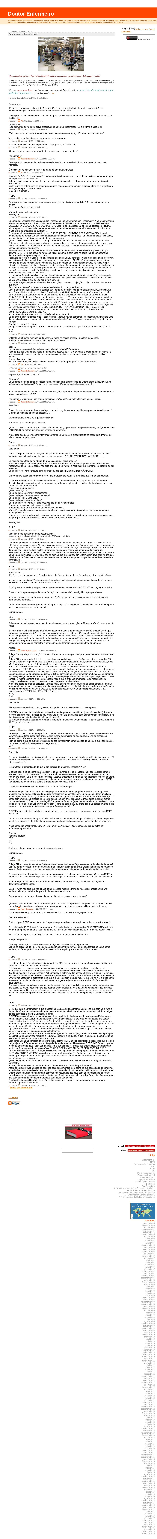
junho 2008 (150, 1291)
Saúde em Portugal (146, 1175)
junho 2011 (150, 1369)
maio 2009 (150, 1315)
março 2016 (149, 1490)
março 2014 (149, 1437)
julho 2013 (150, 1424)
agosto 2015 (149, 1474)
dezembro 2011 (148, 1383)
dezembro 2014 (148, 1457)
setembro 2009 (148, 1324)
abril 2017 (150, 1511)
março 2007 (149, 1258)
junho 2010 (150, 1343)
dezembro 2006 (148, 1252)
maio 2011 (150, 1367)
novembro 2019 (148, 1531)
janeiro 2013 (149, 1411)
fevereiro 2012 (148, 1387)
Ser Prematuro (148, 1186)
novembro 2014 (148, 1455)
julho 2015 (150, 1472)
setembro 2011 (148, 1376)
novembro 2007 (148, 1276)
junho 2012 (150, 1396)
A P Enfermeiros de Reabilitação (140, 1190)
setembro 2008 (148, 1297)
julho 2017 (150, 1516)
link (53, 93)
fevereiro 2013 (148, 1413)
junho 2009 (150, 1317)
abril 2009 (150, 1313)
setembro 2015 (148, 1477)
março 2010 (149, 1337)
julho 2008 (150, 1293)
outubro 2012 (149, 1404)
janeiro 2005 (149, 1223)
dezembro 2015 (148, 1483)
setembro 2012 (148, 1402)
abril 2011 (150, 1365)
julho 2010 (150, 1345)
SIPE (152, 1168)
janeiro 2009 (149, 1306)
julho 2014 (150, 1446)
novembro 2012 (148, 1407)
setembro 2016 (148, 1501)
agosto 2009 (149, 1321)
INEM (152, 1162)
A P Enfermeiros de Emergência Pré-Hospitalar (134, 1188)
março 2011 (149, 1363)
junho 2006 (150, 1241)
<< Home (13, 1097)
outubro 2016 (149, 1503)
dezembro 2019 (148, 1533)
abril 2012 (150, 1391)
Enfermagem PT (147, 1177)
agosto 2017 (149, 1518)
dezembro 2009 (148, 1330)
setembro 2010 (148, 1350)
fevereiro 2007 (148, 1256)
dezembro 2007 (148, 1278)
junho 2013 (150, 1422)
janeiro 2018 (149, 1525)
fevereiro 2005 (148, 1225)
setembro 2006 (148, 1245)
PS (22, 121)
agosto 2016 (149, 1498)
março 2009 (149, 1310)
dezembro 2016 (148, 1507)
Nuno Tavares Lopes (28, 651)
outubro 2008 (149, 1300)
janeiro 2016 (149, 1485)
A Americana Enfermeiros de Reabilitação (137, 1193)
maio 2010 (150, 1341)
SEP (153, 1166)
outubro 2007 (149, 1273)
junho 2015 (150, 1470)
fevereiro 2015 (148, 1461)
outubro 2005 (149, 1232)
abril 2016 (150, 1492)
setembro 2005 (148, 1230)
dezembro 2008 (148, 1304)
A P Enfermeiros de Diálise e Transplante (137, 1197)
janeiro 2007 (149, 1254)
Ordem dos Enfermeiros (144, 1164)
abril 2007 (150, 1260)
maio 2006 (150, 1238)
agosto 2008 (149, 1295)
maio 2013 (150, 1420)
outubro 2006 (149, 1247)
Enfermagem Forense (145, 1182)
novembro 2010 (148, 1354)
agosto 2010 (149, 1348)
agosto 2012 (149, 1400)
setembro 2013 (148, 1428)
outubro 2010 (149, 1352)
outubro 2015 (149, 1479)
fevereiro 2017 (148, 1509)
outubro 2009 (149, 1326)
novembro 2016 (148, 1505)
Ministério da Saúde (146, 1173)
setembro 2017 (148, 1520)
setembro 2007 (148, 1271)
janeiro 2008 (149, 1280)
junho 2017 (150, 1514)
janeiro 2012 (149, 1385)
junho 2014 (150, 1444)
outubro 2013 (149, 1431)
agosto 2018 (149, 1529)
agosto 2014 (149, 1448)
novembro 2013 (148, 1433)
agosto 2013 (149, 1426)
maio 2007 (150, 1262)
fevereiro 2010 (148, 1335)
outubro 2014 (149, 1452)
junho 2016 (150, 1496)
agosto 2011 (149, 1374)
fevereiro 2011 (148, 1361)
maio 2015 (150, 1468)
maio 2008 (150, 1289)
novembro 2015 (148, 1481)
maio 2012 (150, 1394)
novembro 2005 (148, 1234)
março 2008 (149, 1284)
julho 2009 (150, 1319)
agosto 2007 (149, 1269)
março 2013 (149, 1415)
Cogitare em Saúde (146, 1179)
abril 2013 (150, 1418)
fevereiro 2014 (148, 1435)
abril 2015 (150, 1466)
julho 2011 (150, 1372)
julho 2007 (150, 1267)
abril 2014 (150, 1439)
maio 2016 (150, 1494)
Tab (22, 364)
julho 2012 (150, 1398)
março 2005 (149, 1227)
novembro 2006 (148, 1249)
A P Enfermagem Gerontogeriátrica (139, 1195)
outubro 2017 (149, 1522)
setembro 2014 (148, 1450)
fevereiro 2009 (148, 1308)
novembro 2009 (148, 1328)
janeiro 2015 (149, 1459)
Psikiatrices (150, 1184)
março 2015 (149, 1463)
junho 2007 (150, 1265)
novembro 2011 (148, 1380)
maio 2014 (150, 1442)
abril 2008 (150, 1286)
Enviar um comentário (21, 1088)
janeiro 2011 (149, 1359)
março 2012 (149, 1389)
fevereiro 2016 (148, 1487)
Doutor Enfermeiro (31, 14)
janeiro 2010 (149, 1332)
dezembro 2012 (148, 1409)
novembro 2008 (148, 1302)
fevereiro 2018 (148, 1527)
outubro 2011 (149, 1378)
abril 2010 (150, 1339)
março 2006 (149, 1236)
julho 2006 (150, 1243)
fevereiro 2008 (148, 1282)
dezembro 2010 (148, 1356)
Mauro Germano (27, 909)
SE (153, 1171)
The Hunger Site (147, 1160)
